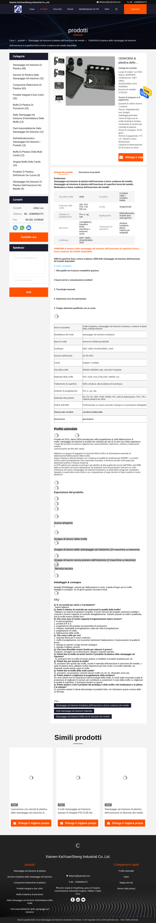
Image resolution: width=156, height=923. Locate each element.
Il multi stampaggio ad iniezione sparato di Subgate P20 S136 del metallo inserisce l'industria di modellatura (75, 811)
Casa (32, 9)
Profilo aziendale (126, 871)
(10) (26, 164)
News (126, 877)
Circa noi (57, 9)
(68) (27, 67)
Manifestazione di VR (89, 9)
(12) (28, 130)
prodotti (21, 40)
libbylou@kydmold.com (108, 2)
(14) (28, 118)
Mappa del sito (126, 882)
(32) (28, 77)
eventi (70, 9)
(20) (23, 107)
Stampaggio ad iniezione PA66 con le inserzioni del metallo (83, 716)
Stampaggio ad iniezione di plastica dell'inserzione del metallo (56, 40)
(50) (27, 87)
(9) (26, 174)
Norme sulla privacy (126, 888)
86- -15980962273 (137, 2)
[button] (59, 102)
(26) (28, 97)
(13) (26, 142)
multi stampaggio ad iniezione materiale (74, 711)
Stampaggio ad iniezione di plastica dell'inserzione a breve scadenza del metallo (92, 705)
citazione (135, 9)
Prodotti (43, 9)
